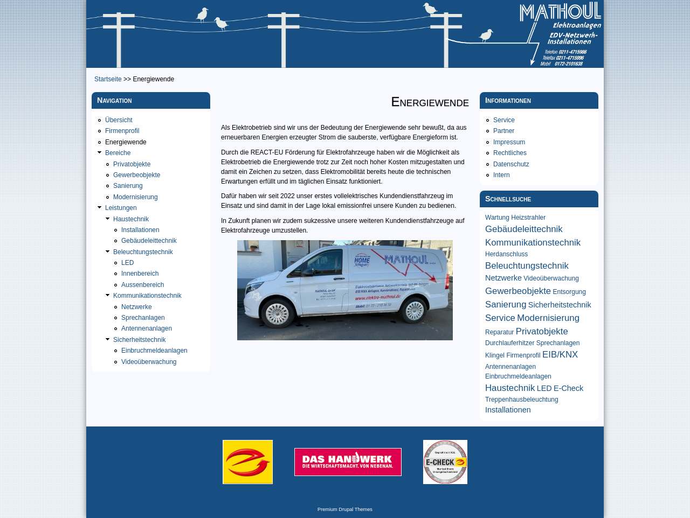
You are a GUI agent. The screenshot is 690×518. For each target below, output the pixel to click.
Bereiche (117, 153)
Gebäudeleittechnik (149, 240)
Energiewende (126, 142)
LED (127, 263)
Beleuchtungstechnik (143, 252)
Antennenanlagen (146, 328)
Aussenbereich (142, 285)
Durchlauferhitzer (509, 343)
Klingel (495, 355)
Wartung (497, 217)
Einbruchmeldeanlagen (154, 350)
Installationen (140, 230)
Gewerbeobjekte (136, 175)
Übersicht (119, 120)
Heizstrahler (528, 217)
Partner (503, 131)
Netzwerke (136, 307)
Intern (501, 175)
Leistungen (121, 208)
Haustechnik (131, 219)
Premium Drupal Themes (345, 509)
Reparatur (499, 332)
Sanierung (128, 186)
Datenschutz (511, 164)
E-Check (568, 388)
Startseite (108, 79)
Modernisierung (135, 197)
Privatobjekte (131, 164)
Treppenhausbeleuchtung (521, 399)
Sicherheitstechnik (139, 340)
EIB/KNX (560, 354)
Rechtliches (510, 153)
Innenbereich (139, 273)
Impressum (509, 142)
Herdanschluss (506, 254)
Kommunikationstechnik (147, 295)
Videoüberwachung (149, 362)
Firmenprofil (122, 131)
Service (504, 120)
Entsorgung (569, 292)
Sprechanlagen (143, 317)
